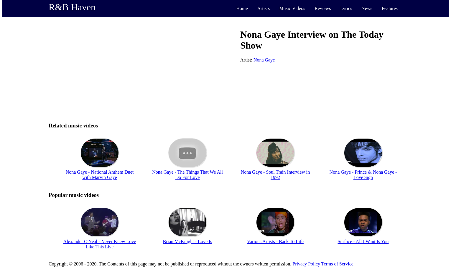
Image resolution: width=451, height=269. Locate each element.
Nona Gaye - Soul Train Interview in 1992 (275, 175)
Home (242, 8)
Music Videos (292, 8)
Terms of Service (337, 263)
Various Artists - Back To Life (275, 241)
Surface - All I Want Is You (363, 241)
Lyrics (346, 8)
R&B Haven (72, 7)
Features (390, 8)
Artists (263, 8)
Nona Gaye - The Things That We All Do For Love (187, 175)
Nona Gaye (264, 59)
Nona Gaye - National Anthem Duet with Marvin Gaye (100, 175)
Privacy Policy (306, 263)
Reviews (323, 8)
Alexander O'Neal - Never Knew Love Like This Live (99, 244)
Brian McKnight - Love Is (187, 241)
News (366, 8)
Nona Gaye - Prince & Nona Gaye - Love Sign (363, 175)
